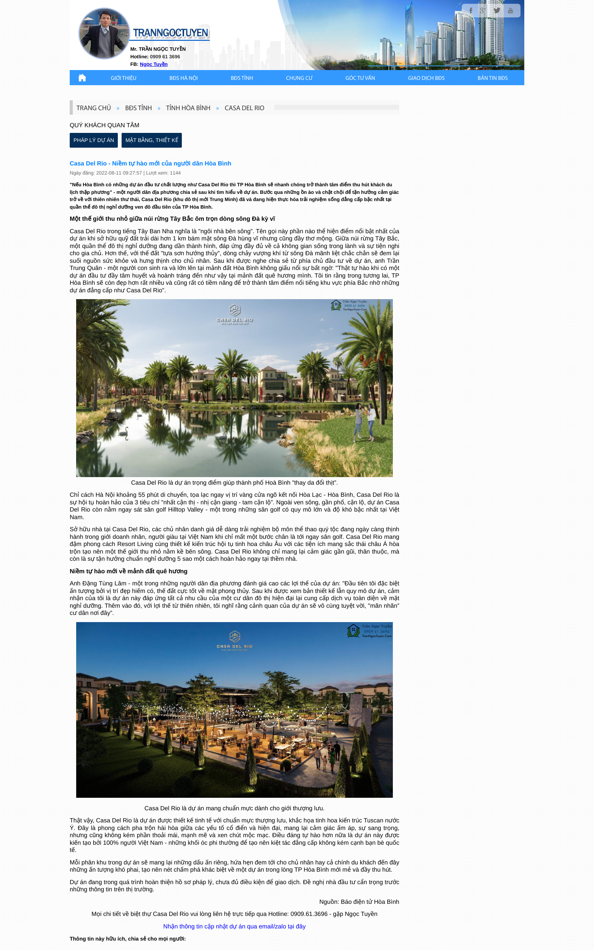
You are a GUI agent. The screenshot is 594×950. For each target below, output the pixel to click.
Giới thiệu (124, 78)
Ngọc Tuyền (153, 64)
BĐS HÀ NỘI (183, 78)
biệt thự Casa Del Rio (160, 914)
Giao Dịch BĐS (426, 78)
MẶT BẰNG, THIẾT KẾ (151, 140)
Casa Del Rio (88, 231)
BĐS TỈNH (242, 78)
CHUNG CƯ (299, 78)
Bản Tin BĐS (493, 78)
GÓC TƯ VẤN (360, 78)
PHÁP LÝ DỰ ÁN (93, 140)
